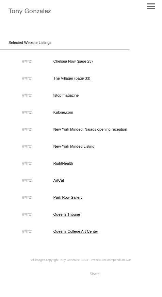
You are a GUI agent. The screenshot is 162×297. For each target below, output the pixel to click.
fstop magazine (66, 95)
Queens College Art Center (75, 231)
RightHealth (63, 163)
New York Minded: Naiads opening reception (90, 129)
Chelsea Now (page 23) (73, 61)
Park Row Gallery (68, 197)
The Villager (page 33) (72, 78)
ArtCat (58, 180)
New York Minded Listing (73, 146)
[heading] (30, 12)
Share (94, 274)
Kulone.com (63, 112)
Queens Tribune (66, 214)
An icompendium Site (116, 260)
